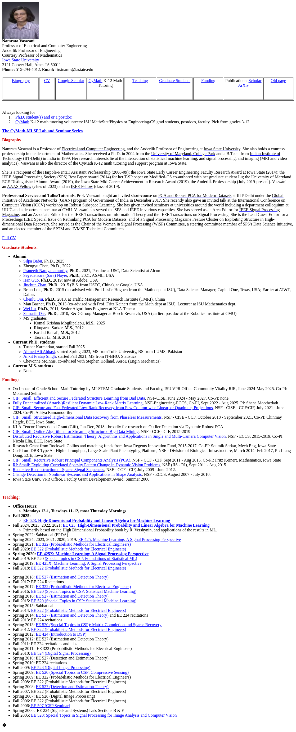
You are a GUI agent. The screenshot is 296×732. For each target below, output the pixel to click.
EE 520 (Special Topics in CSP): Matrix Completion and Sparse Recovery (99, 624)
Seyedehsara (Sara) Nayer (45, 275)
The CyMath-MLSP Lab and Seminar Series (42, 131)
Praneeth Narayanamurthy (45, 270)
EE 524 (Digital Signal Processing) (61, 653)
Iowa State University (20, 60)
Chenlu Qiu (33, 299)
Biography (21, 80)
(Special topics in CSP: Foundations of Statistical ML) (91, 558)
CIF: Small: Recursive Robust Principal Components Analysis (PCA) (71, 460)
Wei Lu (29, 308)
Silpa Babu (32, 261)
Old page (278, 80)
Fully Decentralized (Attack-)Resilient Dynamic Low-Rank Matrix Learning (78, 403)
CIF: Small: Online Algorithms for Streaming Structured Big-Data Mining (76, 431)
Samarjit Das (34, 313)
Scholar (255, 80)
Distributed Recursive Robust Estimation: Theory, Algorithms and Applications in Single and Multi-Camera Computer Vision (119, 436)
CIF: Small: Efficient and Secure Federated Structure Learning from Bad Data (79, 398)
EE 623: (96, 520)
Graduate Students (174, 80)
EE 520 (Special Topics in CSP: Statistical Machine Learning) (83, 591)
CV (47, 80)
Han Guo (31, 280)
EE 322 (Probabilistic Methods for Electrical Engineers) (83, 544)
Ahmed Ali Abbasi (39, 351)
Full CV (9, 238)
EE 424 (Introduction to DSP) (61, 634)
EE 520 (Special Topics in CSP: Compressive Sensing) (82, 672)
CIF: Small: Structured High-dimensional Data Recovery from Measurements (87, 417)
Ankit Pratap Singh (39, 356)
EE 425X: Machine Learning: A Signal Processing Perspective (93, 554)
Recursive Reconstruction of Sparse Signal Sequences (58, 469)
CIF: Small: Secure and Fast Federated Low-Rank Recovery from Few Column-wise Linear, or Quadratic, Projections (113, 407)
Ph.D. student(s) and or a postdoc (43, 117)
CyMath (95, 80)
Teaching (140, 80)
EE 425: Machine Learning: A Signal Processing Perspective (129, 539)
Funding (208, 80)
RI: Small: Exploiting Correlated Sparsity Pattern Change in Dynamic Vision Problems (86, 465)
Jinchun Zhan (34, 285)
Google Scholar (71, 80)
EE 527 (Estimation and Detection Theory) (72, 577)
